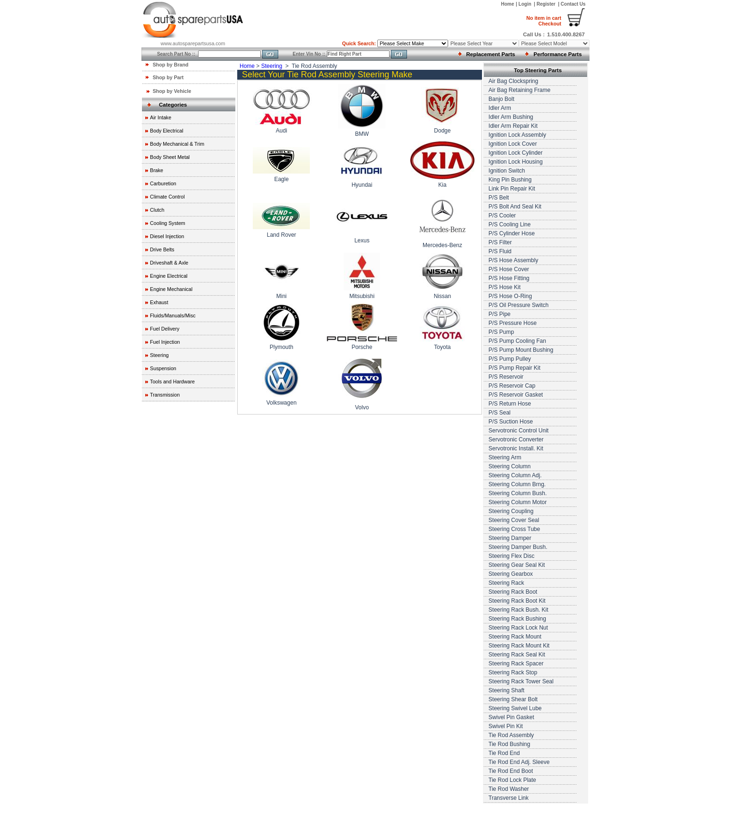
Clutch (157, 210)
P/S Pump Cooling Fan (517, 341)
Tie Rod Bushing (509, 744)
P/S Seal (500, 412)
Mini (281, 296)
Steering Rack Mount (515, 636)
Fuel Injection (165, 342)
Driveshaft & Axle (169, 262)
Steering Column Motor (518, 502)
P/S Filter (500, 242)
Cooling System (167, 223)
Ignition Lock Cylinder (516, 152)
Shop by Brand (171, 64)
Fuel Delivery (164, 329)
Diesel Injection (167, 236)
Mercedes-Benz (442, 245)
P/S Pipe (500, 314)
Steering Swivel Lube (515, 708)
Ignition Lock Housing (516, 161)
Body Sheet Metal (170, 157)
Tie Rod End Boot (511, 771)
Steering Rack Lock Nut (518, 627)
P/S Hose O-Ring (510, 296)
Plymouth (281, 347)
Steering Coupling (511, 511)
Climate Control (167, 196)
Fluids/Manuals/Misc (173, 315)
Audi (281, 130)
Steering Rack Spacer (516, 663)
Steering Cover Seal (514, 520)
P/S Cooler (502, 215)
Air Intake (160, 117)
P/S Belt (499, 197)
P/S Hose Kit (505, 287)
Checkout (543, 20)
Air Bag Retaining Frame (519, 90)
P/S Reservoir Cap (512, 385)
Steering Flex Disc (511, 556)
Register (546, 4)
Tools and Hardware (172, 381)
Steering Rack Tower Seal (521, 681)
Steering (159, 355)
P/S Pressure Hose (513, 323)
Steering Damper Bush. (518, 547)
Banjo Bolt (502, 99)
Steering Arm (505, 457)
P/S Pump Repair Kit (514, 368)
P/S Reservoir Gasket (516, 394)
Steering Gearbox (511, 574)
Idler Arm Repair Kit (513, 126)
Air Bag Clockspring (513, 81)
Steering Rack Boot (513, 592)
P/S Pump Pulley (510, 359)
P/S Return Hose (510, 403)
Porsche (361, 347)
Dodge (442, 130)
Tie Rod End (504, 753)
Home (507, 4)
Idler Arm (500, 108)
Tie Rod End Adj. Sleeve (519, 762)
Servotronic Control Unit (518, 430)
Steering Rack (506, 583)
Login (525, 4)
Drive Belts (162, 249)
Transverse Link (509, 798)
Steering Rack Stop (513, 672)
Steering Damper (510, 538)
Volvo (362, 407)
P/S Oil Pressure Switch (518, 305)
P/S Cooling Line (510, 224)
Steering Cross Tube (514, 529)
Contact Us (573, 4)
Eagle (281, 179)
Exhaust (159, 302)
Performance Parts (557, 54)
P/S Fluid (500, 251)
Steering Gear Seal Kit (517, 565)
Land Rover (281, 235)
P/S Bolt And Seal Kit (515, 206)
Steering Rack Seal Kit (517, 654)
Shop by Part (168, 77)
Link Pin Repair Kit (512, 188)
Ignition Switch (507, 170)
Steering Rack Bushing (517, 618)
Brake (156, 170)
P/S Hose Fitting (509, 278)
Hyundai (361, 185)
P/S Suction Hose (511, 421)
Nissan (442, 296)
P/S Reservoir (506, 376)
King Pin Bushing (510, 179)
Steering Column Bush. (518, 493)
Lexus (361, 240)
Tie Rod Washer (509, 789)
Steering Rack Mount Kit (519, 645)
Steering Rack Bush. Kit (518, 609)
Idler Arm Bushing (511, 117)
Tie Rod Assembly (511, 735)
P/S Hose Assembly (513, 260)
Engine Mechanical (171, 289)
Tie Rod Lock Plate (512, 780)
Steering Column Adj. (515, 475)
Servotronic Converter (516, 439)
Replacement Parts (490, 54)
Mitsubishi (361, 296)
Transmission (165, 395)
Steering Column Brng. (517, 484)
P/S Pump (501, 332)
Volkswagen (281, 402)
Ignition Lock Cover (513, 144)
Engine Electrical (168, 276)
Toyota (442, 347)
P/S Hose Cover (509, 269)
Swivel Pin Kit (506, 726)
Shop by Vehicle (172, 91)
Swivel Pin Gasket (511, 717)
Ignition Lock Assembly (517, 135)
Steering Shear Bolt (513, 699)
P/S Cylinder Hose (512, 233)
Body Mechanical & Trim (177, 144)
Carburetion (163, 183)
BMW (362, 134)
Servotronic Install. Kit (516, 448)
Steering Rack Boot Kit (517, 600)
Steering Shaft (506, 690)
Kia (442, 185)
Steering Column (510, 466)
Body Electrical (166, 130)
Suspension (163, 368)
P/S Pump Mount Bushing (521, 350)
